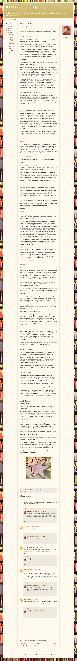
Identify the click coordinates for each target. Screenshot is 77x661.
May (10, 50)
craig (24, 526)
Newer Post (23, 643)
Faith (25, 491)
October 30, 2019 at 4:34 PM (39, 585)
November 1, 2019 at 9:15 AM (39, 610)
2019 (9, 32)
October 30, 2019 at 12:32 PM (39, 511)
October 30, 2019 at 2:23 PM (39, 559)
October (11, 37)
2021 (9, 28)
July (10, 48)
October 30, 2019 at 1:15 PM (33, 526)
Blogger (51, 654)
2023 (9, 26)
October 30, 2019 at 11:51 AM (36, 500)
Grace (27, 491)
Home (14, 19)
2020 (9, 30)
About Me (7, 19)
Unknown (25, 547)
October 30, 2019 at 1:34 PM (39, 536)
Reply (24, 505)
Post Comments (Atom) (31, 645)
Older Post (54, 643)
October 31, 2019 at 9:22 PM (34, 599)
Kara (28, 511)
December (11, 34)
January (11, 52)
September (11, 43)
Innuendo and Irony (22, 7)
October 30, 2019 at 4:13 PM (34, 569)
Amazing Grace (11, 40)
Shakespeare (32, 491)
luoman (41, 654)
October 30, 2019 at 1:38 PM (35, 547)
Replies (27, 508)
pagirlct (25, 569)
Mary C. (25, 599)
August (11, 46)
